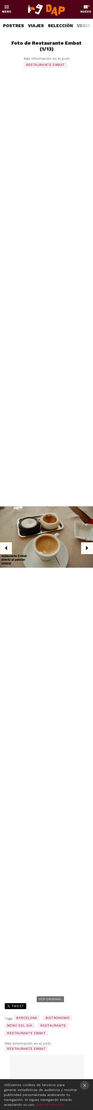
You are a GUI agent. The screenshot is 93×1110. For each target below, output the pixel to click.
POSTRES (13, 25)
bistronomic (57, 1018)
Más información (50, 1105)
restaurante (53, 1025)
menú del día (19, 1025)
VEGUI (83, 25)
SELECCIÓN (60, 25)
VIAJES (36, 25)
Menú (6, 11)
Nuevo (85, 11)
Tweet (17, 1006)
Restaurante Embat (45, 65)
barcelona (26, 1018)
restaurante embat (26, 1033)
